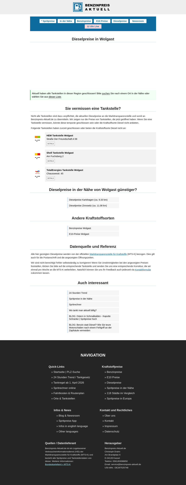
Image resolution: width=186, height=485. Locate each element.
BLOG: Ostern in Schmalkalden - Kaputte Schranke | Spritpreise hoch (90, 317)
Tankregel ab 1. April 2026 (68, 382)
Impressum (111, 426)
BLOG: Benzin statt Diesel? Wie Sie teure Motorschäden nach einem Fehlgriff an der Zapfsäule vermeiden (90, 328)
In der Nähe (66, 21)
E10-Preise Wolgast (79, 234)
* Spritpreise (48, 21)
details (51, 143)
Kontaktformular (143, 269)
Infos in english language (73, 426)
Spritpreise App (68, 421)
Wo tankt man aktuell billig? (83, 310)
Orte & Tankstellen (64, 398)
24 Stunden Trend (78, 293)
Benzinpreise (84, 21)
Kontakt (109, 421)
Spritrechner (75, 304)
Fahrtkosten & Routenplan (69, 393)
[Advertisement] (93, 68)
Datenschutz (112, 431)
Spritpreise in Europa (119, 398)
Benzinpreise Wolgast (80, 228)
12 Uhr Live (93, 26)
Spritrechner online (65, 388)
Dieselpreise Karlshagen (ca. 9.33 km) (88, 200)
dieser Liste (55, 96)
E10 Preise (102, 21)
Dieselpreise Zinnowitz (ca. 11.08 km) (88, 205)
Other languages (68, 431)
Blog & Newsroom (69, 415)
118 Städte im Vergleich (121, 393)
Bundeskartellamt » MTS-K (58, 464)
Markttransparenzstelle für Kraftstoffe (108, 254)
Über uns (110, 415)
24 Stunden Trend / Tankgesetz (72, 377)
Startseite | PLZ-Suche (67, 372)
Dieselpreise (120, 21)
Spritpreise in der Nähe (80, 298)
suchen (106, 93)
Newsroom (138, 21)
